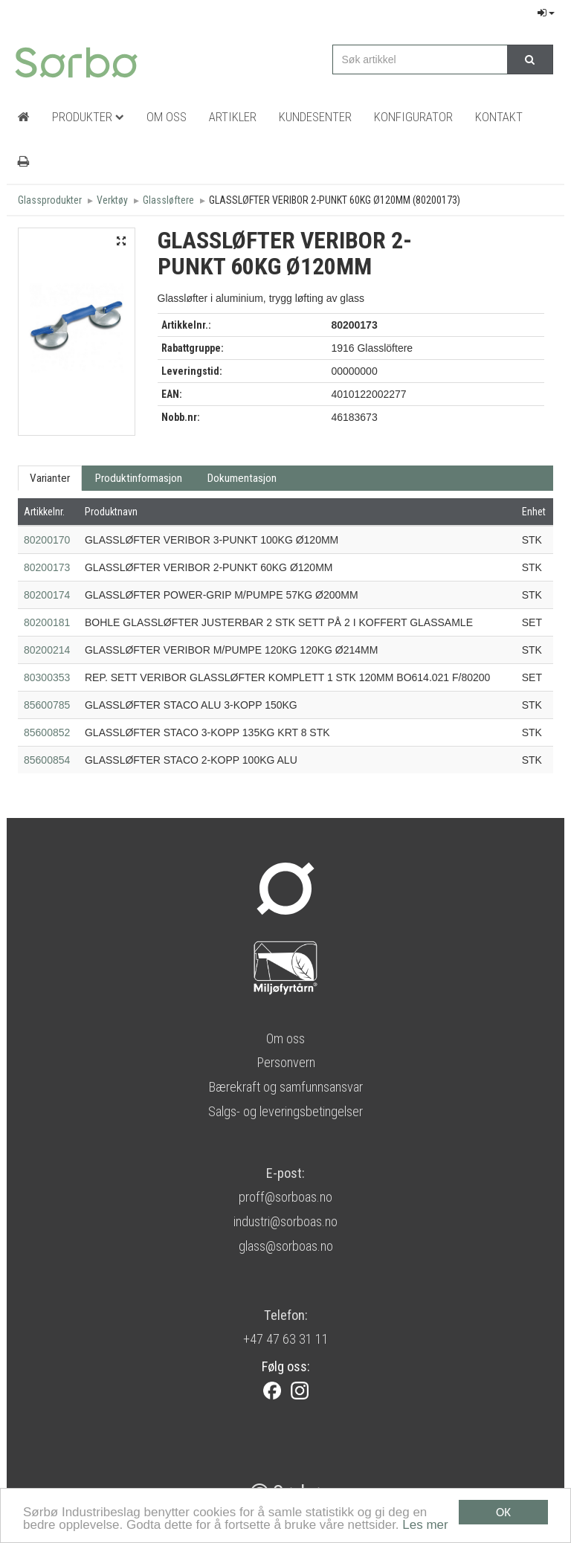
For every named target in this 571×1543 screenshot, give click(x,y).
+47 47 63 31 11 (286, 1339)
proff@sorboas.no (285, 1197)
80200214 (47, 650)
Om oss (285, 1038)
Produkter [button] (88, 116)
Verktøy (112, 200)
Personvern (286, 1062)
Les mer (425, 1525)
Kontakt (499, 116)
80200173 (47, 567)
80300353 (47, 677)
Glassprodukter (50, 200)
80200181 (47, 622)
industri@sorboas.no (285, 1221)
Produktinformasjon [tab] (138, 478)
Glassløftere (168, 200)
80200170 (47, 540)
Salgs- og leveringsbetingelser (285, 1111)
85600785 (47, 705)
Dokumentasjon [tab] (242, 478)
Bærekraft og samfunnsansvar (285, 1087)
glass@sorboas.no (286, 1246)
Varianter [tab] (50, 478)
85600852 (47, 732)
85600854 (47, 760)
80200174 (47, 595)
